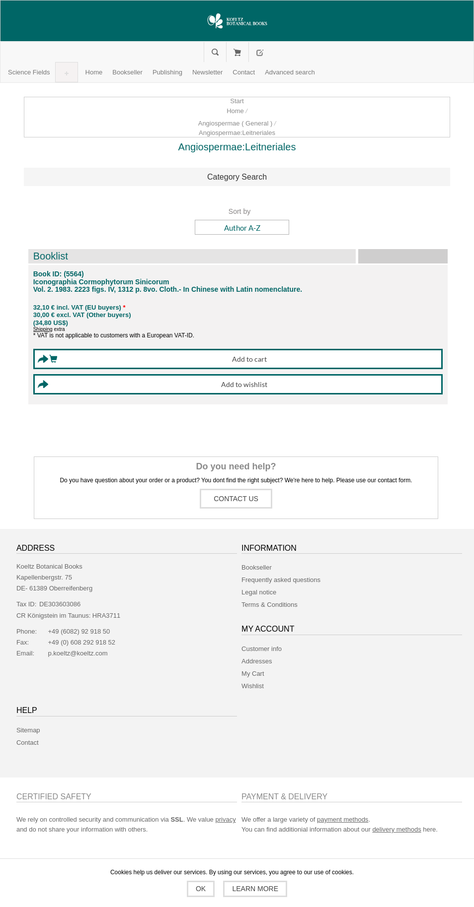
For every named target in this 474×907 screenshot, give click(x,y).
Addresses (256, 661)
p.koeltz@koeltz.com (78, 653)
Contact (27, 742)
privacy (225, 819)
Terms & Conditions (269, 604)
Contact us (236, 499)
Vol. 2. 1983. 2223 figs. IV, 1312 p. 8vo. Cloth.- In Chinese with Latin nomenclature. (168, 289)
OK (202, 889)
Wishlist (252, 686)
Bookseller (256, 567)
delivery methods (396, 829)
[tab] (237, 177)
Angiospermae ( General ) (235, 123)
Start (236, 101)
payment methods (342, 819)
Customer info (261, 648)
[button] (29, 72)
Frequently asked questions (280, 579)
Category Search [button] (237, 177)
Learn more (255, 889)
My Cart (237, 52)
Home (235, 111)
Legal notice (258, 592)
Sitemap (28, 730)
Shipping (43, 329)
